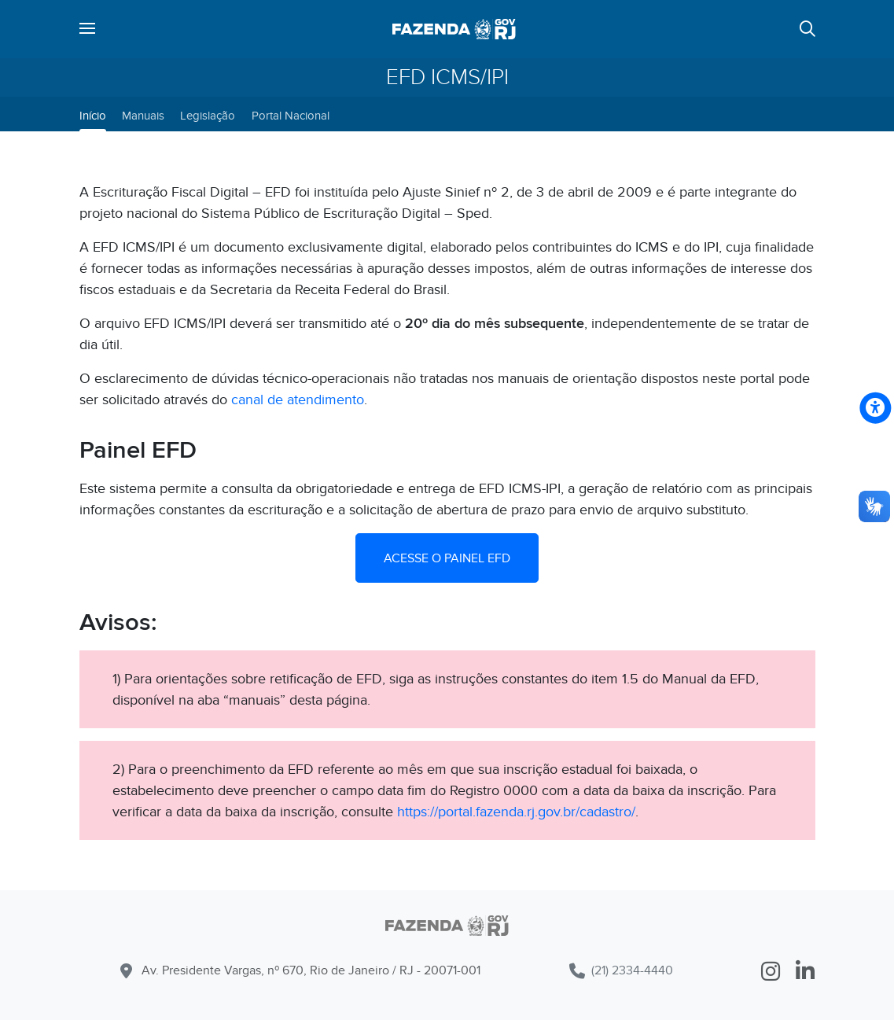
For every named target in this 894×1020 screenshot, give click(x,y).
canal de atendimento (297, 400)
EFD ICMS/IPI (447, 77)
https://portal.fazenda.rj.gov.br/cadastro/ (516, 812)
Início (92, 116)
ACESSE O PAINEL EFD (447, 558)
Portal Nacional (290, 116)
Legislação (207, 116)
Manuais (143, 116)
